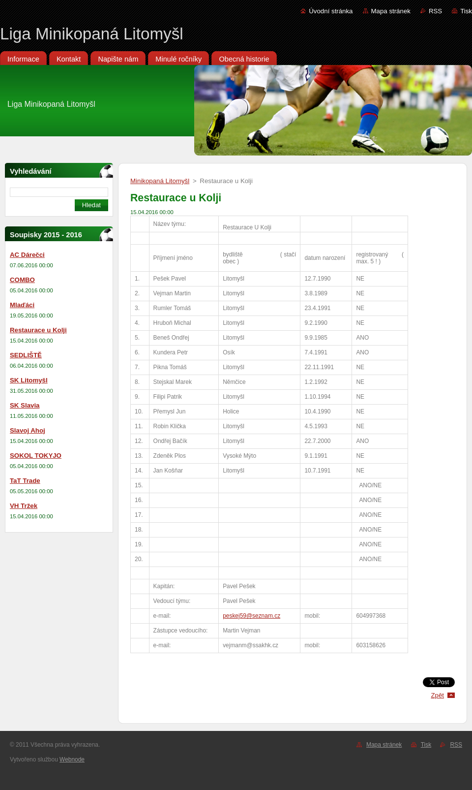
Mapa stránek (391, 11)
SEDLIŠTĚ (26, 355)
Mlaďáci (22, 305)
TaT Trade (25, 480)
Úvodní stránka (331, 11)
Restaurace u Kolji (38, 330)
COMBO (22, 280)
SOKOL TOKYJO (35, 455)
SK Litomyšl (29, 380)
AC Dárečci (27, 254)
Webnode (72, 759)
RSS (435, 11)
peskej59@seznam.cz (251, 615)
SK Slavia (24, 405)
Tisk (466, 11)
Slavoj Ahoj (27, 430)
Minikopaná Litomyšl (159, 181)
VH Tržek (23, 505)
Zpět (437, 695)
